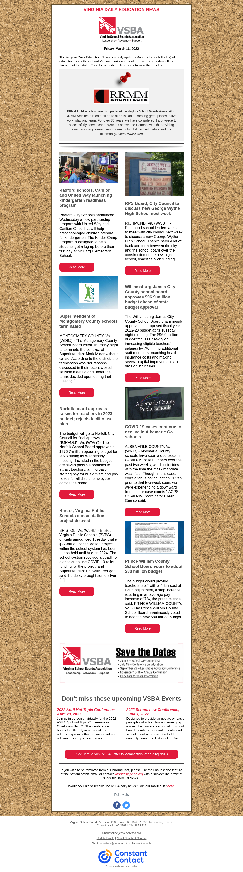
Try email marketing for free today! (122, 866)
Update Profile (105, 838)
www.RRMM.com (130, 134)
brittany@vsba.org (114, 843)
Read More (77, 267)
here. (171, 786)
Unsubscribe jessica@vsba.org (121, 833)
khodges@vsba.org (128, 774)
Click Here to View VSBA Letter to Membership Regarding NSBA (121, 754)
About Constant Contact (131, 838)
